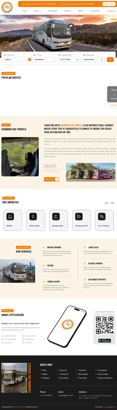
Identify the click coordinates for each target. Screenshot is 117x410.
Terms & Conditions (105, 378)
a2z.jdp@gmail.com (65, 395)
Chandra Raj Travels (19, 407)
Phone (43, 392)
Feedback (46, 378)
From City (10, 55)
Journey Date (66, 55)
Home (25, 11)
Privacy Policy (103, 374)
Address (82, 392)
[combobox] (15, 59)
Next (112, 203)
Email (60, 392)
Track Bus (68, 11)
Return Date (90, 55)
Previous (106, 203)
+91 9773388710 (49, 4)
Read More (52, 179)
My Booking (52, 11)
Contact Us (111, 11)
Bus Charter (64, 378)
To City (38, 55)
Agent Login (109, 4)
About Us (37, 11)
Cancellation (95, 11)
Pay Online (83, 378)
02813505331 (89, 4)
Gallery (81, 11)
